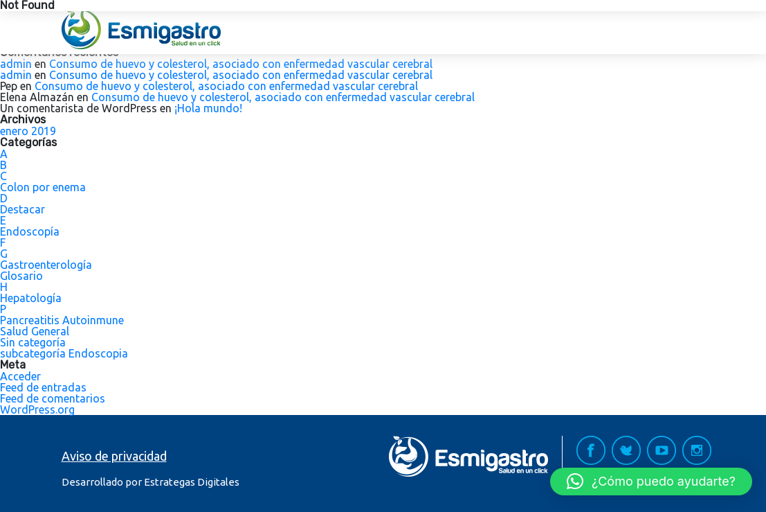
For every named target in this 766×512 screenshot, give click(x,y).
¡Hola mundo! (208, 108)
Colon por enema (43, 187)
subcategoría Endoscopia (64, 353)
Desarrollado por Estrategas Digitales (150, 482)
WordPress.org (37, 409)
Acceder (20, 376)
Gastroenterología (46, 264)
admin (16, 64)
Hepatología (31, 298)
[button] (651, 481)
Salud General (34, 331)
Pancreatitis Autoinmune (62, 320)
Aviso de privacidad (114, 456)
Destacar (22, 209)
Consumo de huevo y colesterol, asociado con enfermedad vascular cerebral (240, 64)
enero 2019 (28, 131)
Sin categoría (33, 342)
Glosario (21, 276)
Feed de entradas (43, 387)
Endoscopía (30, 231)
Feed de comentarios (52, 398)
